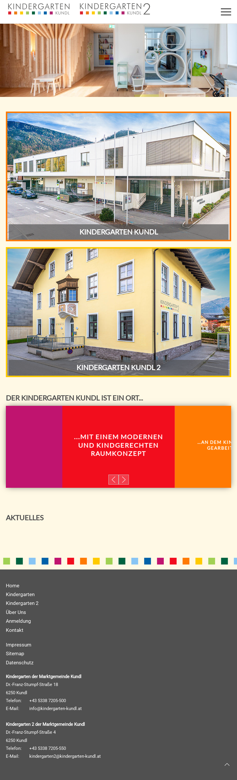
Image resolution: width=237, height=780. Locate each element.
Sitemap (15, 653)
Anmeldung (18, 621)
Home (12, 586)
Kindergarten (20, 594)
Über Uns (16, 612)
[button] (226, 11)
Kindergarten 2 (22, 603)
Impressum (18, 645)
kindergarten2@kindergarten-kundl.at (65, 756)
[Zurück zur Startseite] (42, 9)
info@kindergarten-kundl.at (55, 708)
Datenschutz (19, 663)
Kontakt (14, 630)
